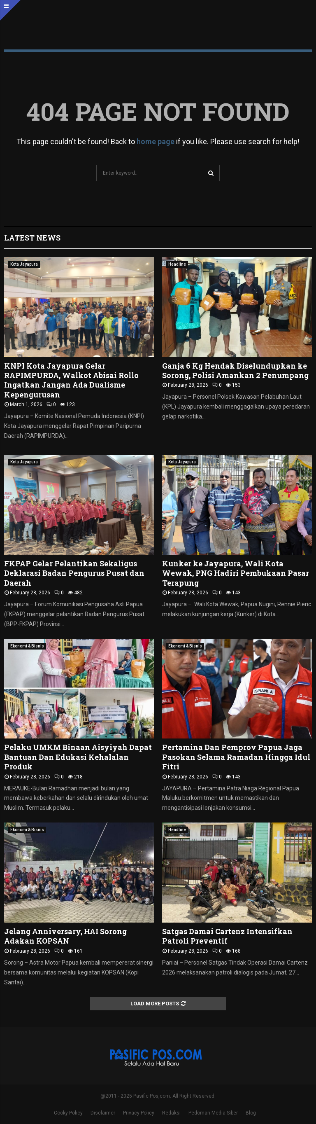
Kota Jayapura (24, 264)
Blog (251, 1113)
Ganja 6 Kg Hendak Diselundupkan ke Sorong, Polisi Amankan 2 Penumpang (235, 370)
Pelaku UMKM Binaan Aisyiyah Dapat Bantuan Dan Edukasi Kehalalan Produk (78, 756)
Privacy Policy (138, 1113)
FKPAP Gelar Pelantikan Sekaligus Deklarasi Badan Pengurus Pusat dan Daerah (74, 573)
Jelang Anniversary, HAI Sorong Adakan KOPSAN (65, 936)
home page (155, 141)
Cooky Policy (68, 1113)
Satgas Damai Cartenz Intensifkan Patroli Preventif (227, 936)
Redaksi (171, 1113)
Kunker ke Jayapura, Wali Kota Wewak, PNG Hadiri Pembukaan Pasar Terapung (235, 573)
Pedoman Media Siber (213, 1113)
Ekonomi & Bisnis (27, 646)
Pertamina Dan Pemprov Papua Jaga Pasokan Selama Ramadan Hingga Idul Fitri (236, 756)
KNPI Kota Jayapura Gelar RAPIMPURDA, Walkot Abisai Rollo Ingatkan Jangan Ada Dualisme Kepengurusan (71, 380)
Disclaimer (103, 1113)
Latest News (32, 238)
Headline (177, 264)
